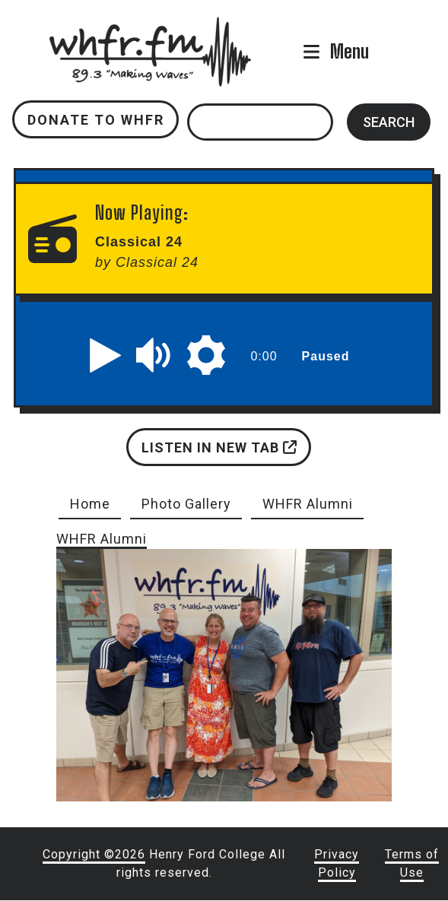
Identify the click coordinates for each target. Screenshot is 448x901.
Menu (349, 51)
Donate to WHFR (95, 120)
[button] (106, 355)
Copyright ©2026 (94, 854)
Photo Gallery (186, 504)
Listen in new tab (219, 447)
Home (90, 504)
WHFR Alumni (307, 504)
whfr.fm (150, 27)
